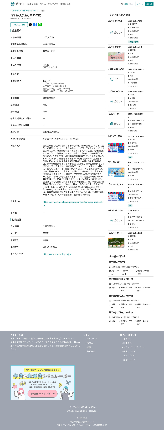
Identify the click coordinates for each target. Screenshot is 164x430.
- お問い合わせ (129, 355)
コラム (43, 4)
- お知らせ (90, 351)
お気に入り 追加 (19, 25)
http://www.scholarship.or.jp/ (57, 254)
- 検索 (88, 347)
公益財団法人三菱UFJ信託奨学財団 (25, 10)
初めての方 (53, 4)
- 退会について (129, 359)
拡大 (131, 4)
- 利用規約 (127, 343)
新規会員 (149, 4)
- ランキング (91, 338)
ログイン (140, 4)
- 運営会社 (127, 338)
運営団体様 (65, 4)
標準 (126, 4)
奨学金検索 (32, 4)
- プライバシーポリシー (133, 347)
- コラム (89, 343)
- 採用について (129, 351)
